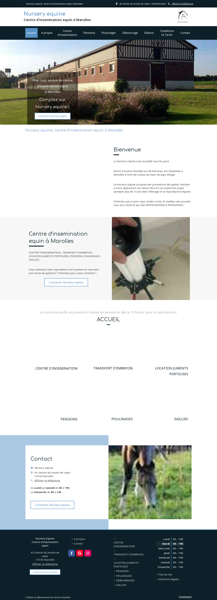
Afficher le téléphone (182, 3)
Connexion (185, 596)
